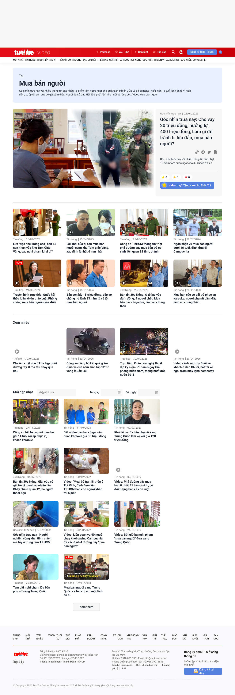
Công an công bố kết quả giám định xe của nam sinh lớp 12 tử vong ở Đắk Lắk (87, 367)
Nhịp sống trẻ (132, 637)
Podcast (103, 52)
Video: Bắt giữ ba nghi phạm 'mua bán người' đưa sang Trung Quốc (133, 538)
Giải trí (113, 60)
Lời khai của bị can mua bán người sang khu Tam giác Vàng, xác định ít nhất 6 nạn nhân (87, 247)
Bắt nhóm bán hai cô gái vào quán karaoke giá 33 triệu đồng (85, 434)
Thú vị (52, 60)
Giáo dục (174, 637)
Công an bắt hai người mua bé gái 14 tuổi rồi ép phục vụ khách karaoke (33, 436)
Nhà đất (185, 637)
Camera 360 (172, 60)
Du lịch (120, 637)
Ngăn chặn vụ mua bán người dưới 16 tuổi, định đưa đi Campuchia (193, 247)
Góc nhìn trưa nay (153, 60)
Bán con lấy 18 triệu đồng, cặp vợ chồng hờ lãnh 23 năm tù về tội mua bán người (89, 298)
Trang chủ (17, 637)
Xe (114, 635)
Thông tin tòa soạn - (51, 661)
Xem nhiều (21, 323)
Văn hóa (144, 637)
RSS (124, 668)
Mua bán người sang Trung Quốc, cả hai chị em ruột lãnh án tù (83, 591)
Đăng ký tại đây (206, 671)
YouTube (122, 52)
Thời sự (59, 637)
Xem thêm (86, 607)
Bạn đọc (216, 637)
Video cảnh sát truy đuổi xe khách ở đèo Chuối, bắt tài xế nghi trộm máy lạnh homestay (193, 367)
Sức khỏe (185, 60)
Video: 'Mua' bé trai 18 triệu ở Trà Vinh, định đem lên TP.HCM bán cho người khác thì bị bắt (83, 487)
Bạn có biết (89, 60)
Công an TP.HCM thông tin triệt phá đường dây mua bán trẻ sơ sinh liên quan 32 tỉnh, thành (141, 247)
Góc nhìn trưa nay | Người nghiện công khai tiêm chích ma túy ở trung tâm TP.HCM (32, 538)
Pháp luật (78, 637)
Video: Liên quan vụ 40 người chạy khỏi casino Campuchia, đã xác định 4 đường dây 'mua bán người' (84, 540)
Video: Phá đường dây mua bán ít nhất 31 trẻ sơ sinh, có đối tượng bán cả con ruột (133, 485)
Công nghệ (199, 60)
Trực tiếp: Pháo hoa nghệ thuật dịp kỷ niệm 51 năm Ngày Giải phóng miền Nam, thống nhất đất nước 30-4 (142, 368)
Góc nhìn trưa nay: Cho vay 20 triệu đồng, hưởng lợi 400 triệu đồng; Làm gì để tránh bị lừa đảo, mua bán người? (187, 131)
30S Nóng (136, 60)
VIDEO (43, 53)
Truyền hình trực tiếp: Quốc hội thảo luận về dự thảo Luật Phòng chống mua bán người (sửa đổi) (35, 298)
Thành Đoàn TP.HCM (74, 661)
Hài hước (124, 60)
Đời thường (74, 60)
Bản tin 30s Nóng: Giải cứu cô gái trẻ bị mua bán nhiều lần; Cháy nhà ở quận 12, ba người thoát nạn (33, 487)
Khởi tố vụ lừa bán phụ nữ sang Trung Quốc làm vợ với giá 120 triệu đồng (135, 436)
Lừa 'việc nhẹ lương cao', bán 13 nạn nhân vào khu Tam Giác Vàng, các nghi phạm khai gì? (34, 247)
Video (51, 635)
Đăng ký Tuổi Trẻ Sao (202, 52)
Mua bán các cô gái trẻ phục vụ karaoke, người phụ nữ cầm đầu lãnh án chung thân (195, 298)
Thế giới (62, 60)
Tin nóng (30, 60)
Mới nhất (18, 60)
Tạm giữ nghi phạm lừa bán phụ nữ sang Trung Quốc (31, 589)
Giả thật (206, 637)
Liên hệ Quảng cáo (122, 665)
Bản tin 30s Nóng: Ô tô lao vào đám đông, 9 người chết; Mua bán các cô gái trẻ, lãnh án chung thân (142, 300)
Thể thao (102, 60)
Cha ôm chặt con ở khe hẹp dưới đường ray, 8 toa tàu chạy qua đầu (35, 367)
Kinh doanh (91, 637)
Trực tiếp (42, 60)
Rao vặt (159, 52)
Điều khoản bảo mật (147, 665)
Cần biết (141, 52)
